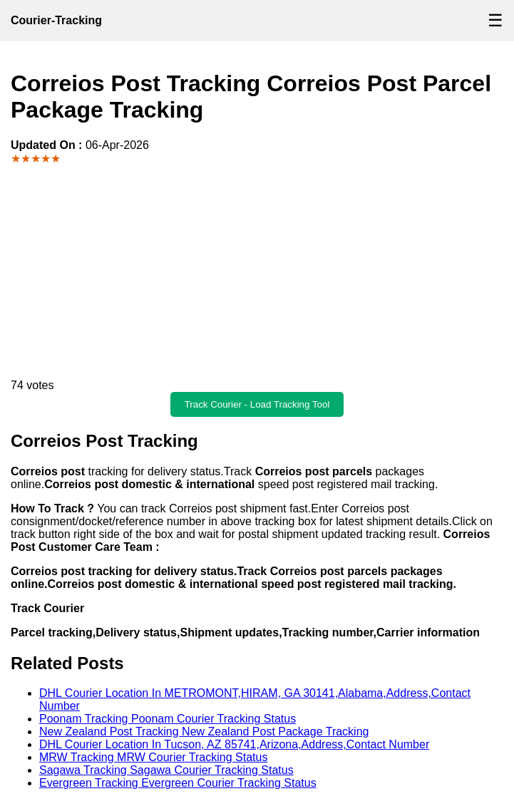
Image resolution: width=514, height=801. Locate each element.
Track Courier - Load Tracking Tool (257, 404)
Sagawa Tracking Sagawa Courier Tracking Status (166, 770)
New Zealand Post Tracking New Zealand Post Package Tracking (204, 731)
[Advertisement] (257, 272)
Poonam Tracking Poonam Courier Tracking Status (167, 719)
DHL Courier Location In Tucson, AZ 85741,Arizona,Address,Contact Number (234, 744)
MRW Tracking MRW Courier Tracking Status (153, 757)
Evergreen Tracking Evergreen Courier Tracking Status (178, 783)
